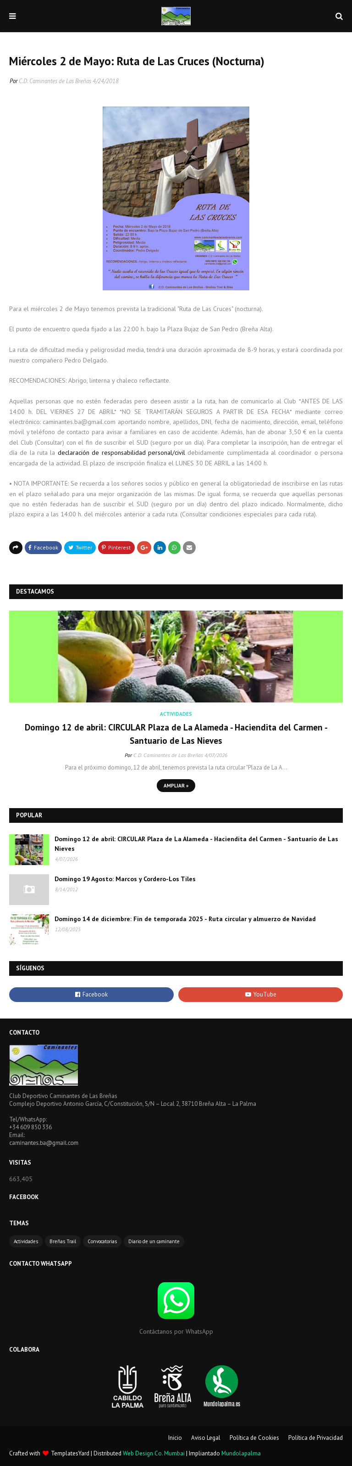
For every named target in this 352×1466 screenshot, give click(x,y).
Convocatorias (102, 1241)
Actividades (26, 1241)
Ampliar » (176, 785)
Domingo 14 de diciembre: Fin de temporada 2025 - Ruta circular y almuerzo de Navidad (185, 919)
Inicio (175, 1438)
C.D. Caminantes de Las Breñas (55, 81)
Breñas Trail (63, 1241)
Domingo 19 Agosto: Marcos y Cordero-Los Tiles (125, 879)
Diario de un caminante (154, 1241)
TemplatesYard (70, 1453)
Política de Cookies (254, 1438)
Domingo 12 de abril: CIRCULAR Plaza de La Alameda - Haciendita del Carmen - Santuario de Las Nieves (176, 734)
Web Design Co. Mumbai (154, 1453)
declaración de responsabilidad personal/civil (121, 452)
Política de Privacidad (315, 1438)
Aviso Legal (205, 1438)
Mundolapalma (241, 1453)
